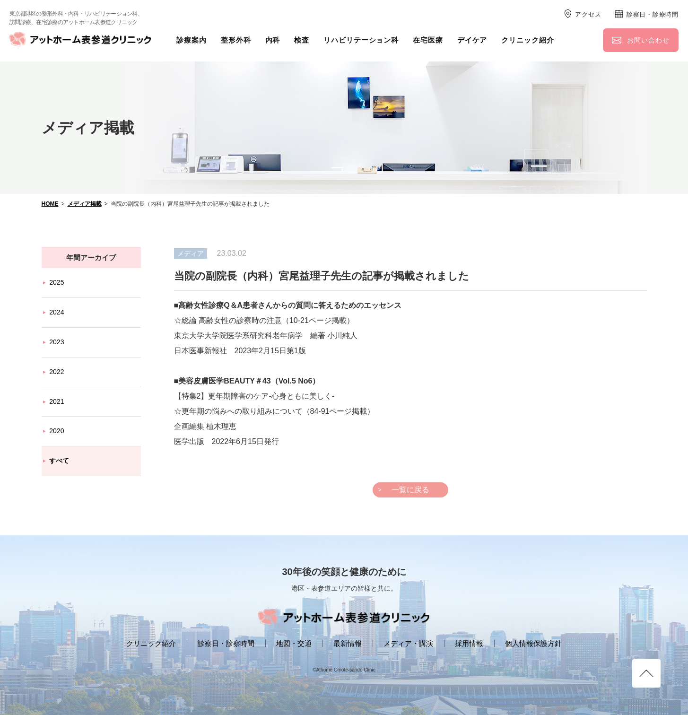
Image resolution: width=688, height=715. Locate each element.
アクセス (588, 14)
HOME (50, 204)
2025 (56, 282)
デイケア (472, 40)
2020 (56, 431)
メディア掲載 (85, 204)
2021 (56, 401)
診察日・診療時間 (653, 14)
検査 (301, 40)
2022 (56, 371)
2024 (56, 312)
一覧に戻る (410, 490)
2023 (56, 342)
